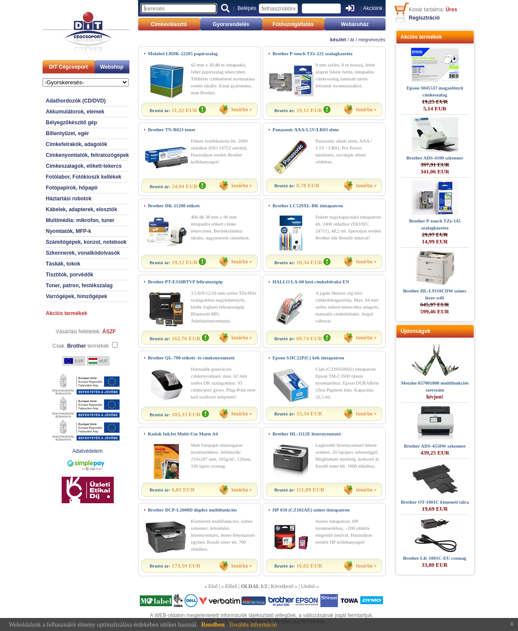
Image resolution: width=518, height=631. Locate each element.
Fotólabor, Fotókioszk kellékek (84, 177)
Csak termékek (81, 346)
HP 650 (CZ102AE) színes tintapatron (311, 509)
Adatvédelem (87, 451)
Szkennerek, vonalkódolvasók (83, 253)
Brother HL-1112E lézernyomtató (307, 433)
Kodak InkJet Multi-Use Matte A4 (183, 433)
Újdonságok (416, 331)
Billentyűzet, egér (67, 133)
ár (352, 39)
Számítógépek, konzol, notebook (86, 242)
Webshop (112, 67)
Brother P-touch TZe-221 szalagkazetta (313, 53)
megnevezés (371, 39)
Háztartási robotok (69, 199)
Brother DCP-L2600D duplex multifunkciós (192, 509)
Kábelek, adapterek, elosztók (81, 209)
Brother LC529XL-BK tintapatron (308, 205)
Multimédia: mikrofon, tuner (80, 220)
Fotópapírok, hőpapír (72, 188)
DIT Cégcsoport (68, 67)
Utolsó (308, 586)
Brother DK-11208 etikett (174, 205)
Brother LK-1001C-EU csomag (434, 558)
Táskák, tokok (63, 264)
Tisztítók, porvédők (69, 275)
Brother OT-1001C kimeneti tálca (435, 502)
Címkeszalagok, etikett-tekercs (84, 166)
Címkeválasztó (169, 24)
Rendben (213, 624)
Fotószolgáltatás (293, 24)
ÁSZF (109, 332)
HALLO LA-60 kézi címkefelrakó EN (311, 281)
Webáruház (355, 24)
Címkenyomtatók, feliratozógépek (87, 155)
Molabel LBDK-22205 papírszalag (183, 53)
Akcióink (373, 8)
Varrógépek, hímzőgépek (76, 296)
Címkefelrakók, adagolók (76, 144)
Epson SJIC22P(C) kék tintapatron (308, 357)
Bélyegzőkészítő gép (71, 123)
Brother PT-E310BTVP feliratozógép (185, 281)
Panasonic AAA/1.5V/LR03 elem (306, 129)
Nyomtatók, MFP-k (69, 231)
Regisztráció (424, 18)
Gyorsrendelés (231, 24)
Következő (282, 586)
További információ (253, 624)
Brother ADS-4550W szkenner (434, 445)
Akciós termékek (66, 313)
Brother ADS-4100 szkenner (435, 157)
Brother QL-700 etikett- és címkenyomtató (191, 357)
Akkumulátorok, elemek (75, 112)
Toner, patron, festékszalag (79, 285)
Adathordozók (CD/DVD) (76, 101)
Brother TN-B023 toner (172, 129)
